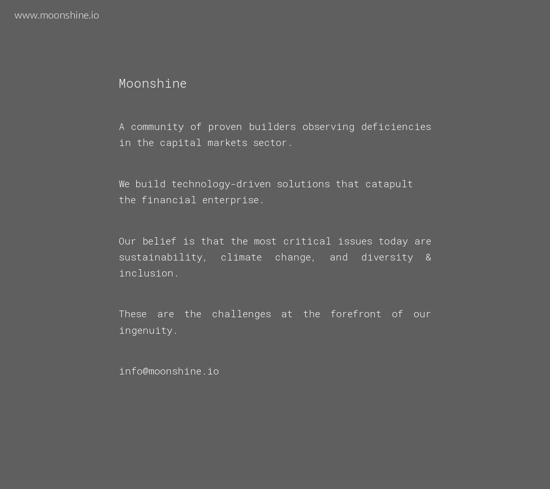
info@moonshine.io (169, 370)
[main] (275, 244)
